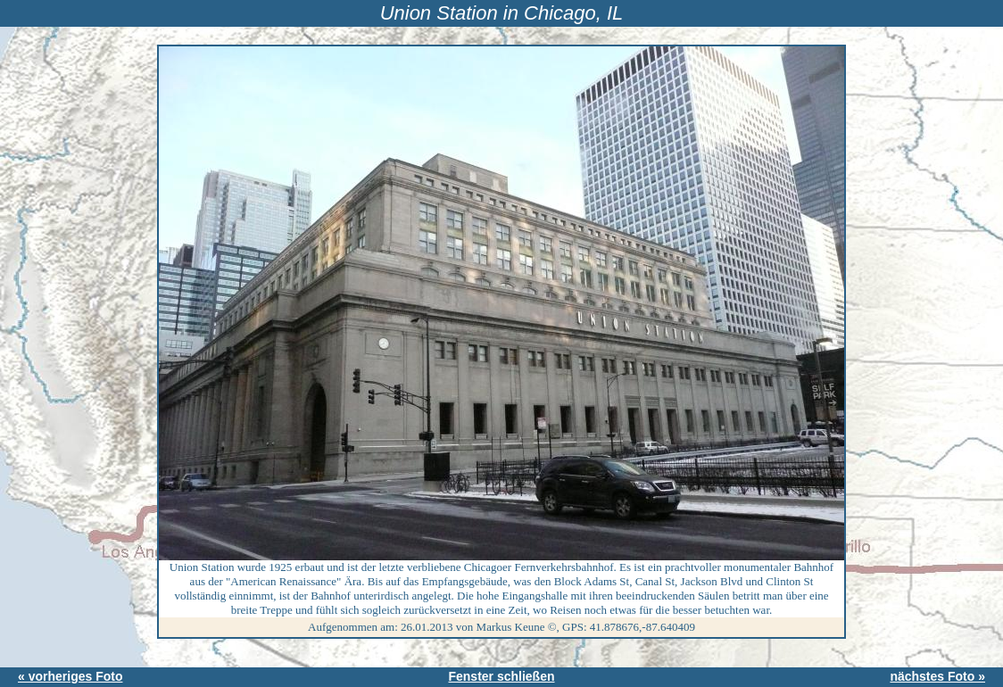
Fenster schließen (501, 676)
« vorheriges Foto (70, 676)
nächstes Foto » (937, 676)
